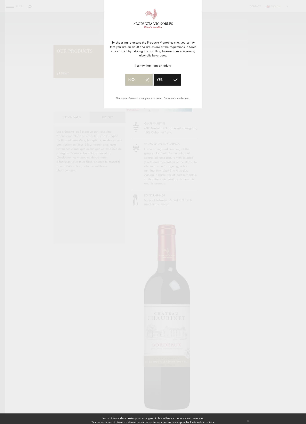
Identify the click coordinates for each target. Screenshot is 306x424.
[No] (248, 421)
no (131, 80)
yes (160, 80)
